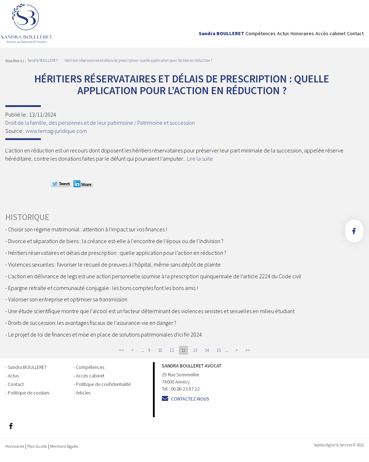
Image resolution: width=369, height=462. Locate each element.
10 (160, 350)
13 (195, 350)
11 (172, 350)
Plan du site (37, 446)
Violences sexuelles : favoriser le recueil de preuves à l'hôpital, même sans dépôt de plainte (114, 264)
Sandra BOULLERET (221, 33)
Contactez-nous (190, 399)
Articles (83, 393)
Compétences (261, 33)
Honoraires (302, 33)
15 (218, 350)
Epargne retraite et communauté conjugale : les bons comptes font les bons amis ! (103, 287)
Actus (283, 33)
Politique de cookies (28, 393)
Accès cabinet (330, 33)
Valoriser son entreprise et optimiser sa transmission (67, 299)
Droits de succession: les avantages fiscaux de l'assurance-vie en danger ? (92, 322)
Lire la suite (200, 158)
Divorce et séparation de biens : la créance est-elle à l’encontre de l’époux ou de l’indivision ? (116, 241)
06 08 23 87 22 (185, 389)
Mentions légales (64, 446)
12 (183, 350)
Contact (355, 33)
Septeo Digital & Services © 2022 (339, 444)
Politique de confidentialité (103, 384)
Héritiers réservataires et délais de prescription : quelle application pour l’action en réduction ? (138, 60)
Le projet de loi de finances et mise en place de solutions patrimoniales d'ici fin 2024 (105, 334)
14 (207, 350)
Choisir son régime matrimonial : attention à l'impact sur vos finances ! (87, 229)
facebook (354, 231)
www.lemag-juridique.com (56, 130)
